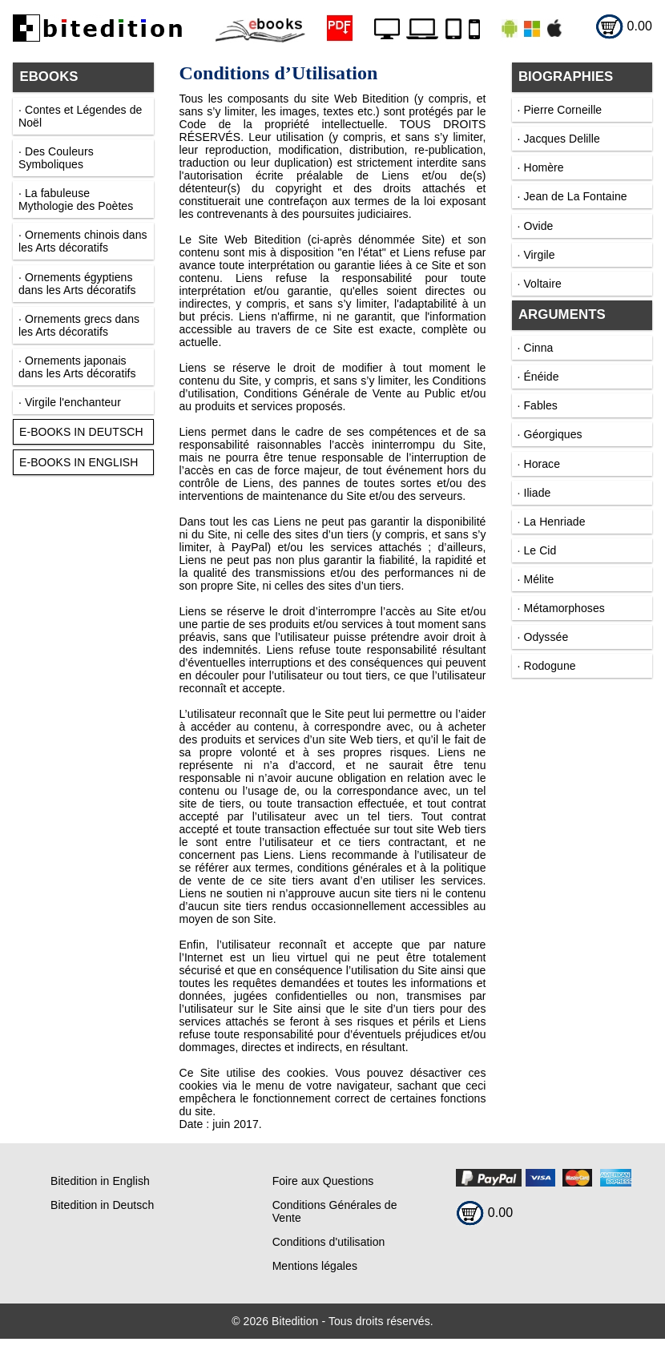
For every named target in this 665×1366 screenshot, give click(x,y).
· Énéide (538, 376)
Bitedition (295, 1321)
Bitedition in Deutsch (102, 1205)
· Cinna (536, 347)
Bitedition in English (100, 1181)
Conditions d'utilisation (328, 1241)
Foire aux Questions (323, 1181)
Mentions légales (314, 1265)
